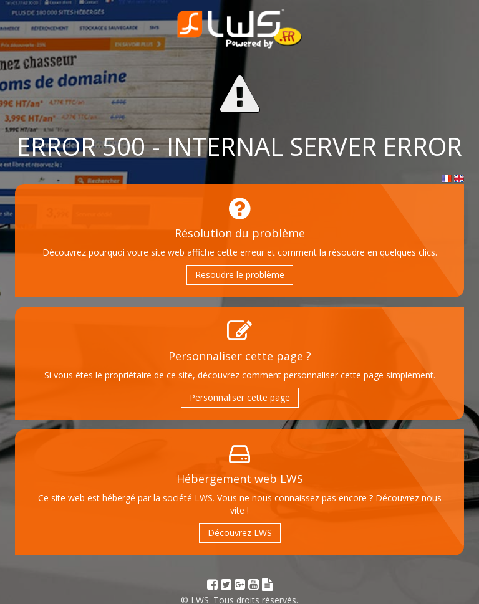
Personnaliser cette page (240, 397)
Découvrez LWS (240, 533)
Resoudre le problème (239, 274)
